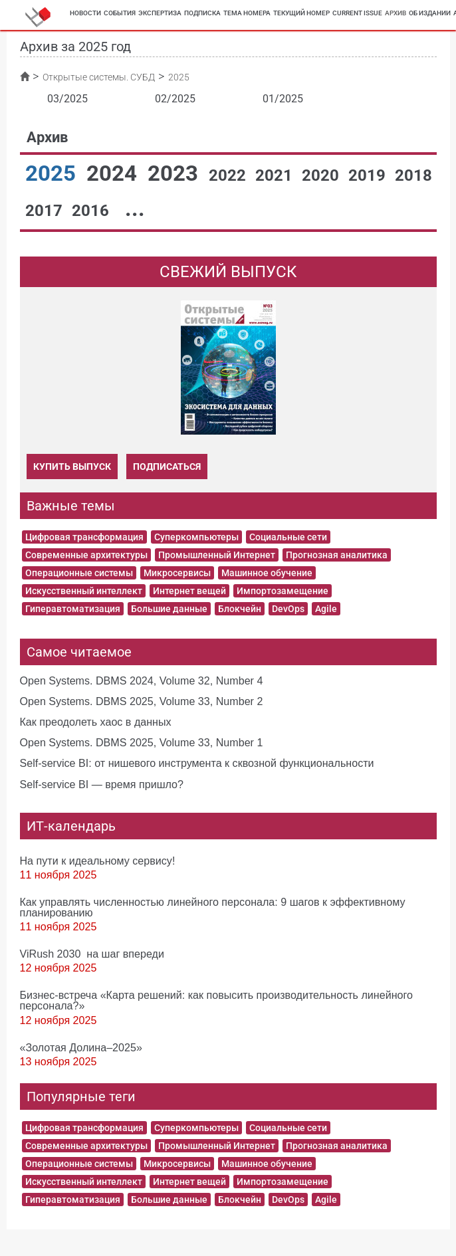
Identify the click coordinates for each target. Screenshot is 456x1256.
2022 (229, 175)
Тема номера (247, 13)
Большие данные (169, 608)
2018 (413, 175)
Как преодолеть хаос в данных (95, 722)
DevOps (288, 608)
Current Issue (357, 13)
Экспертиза (159, 13)
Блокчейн (239, 608)
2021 (275, 175)
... (135, 208)
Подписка (202, 13)
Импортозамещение (282, 590)
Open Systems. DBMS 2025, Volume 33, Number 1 (141, 742)
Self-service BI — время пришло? (102, 784)
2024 (114, 173)
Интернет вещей (189, 590)
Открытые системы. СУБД (99, 77)
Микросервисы (177, 573)
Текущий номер (301, 13)
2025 (53, 173)
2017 (45, 210)
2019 (369, 175)
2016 (92, 210)
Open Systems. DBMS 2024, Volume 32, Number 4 (141, 680)
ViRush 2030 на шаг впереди (92, 954)
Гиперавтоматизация (72, 608)
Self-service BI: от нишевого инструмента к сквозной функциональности (197, 763)
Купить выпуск (72, 466)
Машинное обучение (266, 573)
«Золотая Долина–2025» (81, 1047)
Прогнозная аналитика (337, 555)
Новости (85, 13)
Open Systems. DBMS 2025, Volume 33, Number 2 (141, 701)
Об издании (430, 13)
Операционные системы (79, 573)
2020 (322, 175)
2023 (175, 173)
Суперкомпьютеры (196, 537)
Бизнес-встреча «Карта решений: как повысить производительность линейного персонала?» (216, 1000)
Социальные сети (288, 537)
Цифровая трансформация (84, 537)
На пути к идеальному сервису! (97, 861)
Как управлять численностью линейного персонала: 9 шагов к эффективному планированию (212, 907)
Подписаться (167, 466)
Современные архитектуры (86, 555)
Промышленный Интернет (216, 555)
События (120, 13)
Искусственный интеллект (83, 590)
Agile (326, 608)
